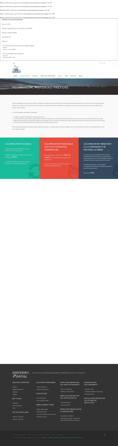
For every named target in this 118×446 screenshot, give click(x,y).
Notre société (21, 434)
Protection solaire (20, 412)
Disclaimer (44, 437)
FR (100, 63)
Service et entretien (39, 434)
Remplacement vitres (45, 405)
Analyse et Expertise (20, 382)
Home (89, 86)
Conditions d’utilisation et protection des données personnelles (64, 437)
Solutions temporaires (45, 382)
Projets (29, 434)
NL (104, 63)
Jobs (53, 434)
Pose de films (41, 393)
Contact (59, 434)
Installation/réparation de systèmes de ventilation (94, 400)
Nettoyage (16, 398)
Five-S (48, 434)
